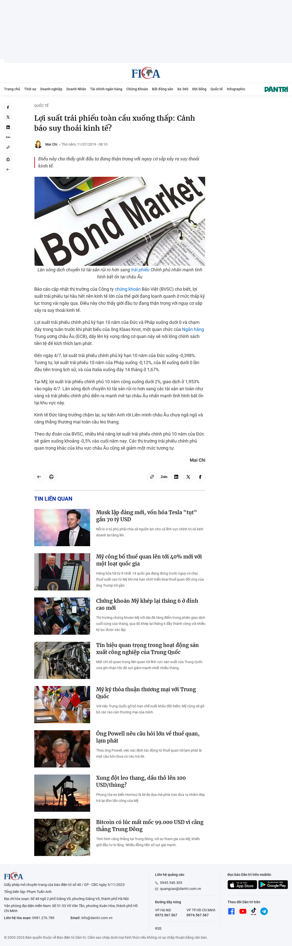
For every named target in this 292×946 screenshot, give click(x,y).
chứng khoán (128, 289)
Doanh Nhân (76, 89)
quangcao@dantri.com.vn (180, 889)
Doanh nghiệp (51, 89)
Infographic (236, 89)
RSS (158, 928)
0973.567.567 (166, 915)
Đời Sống (199, 89)
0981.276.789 (43, 918)
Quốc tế (216, 89)
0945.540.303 (171, 883)
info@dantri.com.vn (97, 918)
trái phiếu (140, 269)
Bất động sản (162, 89)
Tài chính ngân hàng (106, 89)
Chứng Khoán (137, 89)
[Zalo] (8, 137)
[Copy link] (8, 147)
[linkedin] (8, 127)
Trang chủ (12, 89)
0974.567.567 (198, 915)
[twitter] (8, 117)
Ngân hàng (193, 329)
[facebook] (8, 107)
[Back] (8, 169)
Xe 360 (182, 89)
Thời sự (30, 89)
